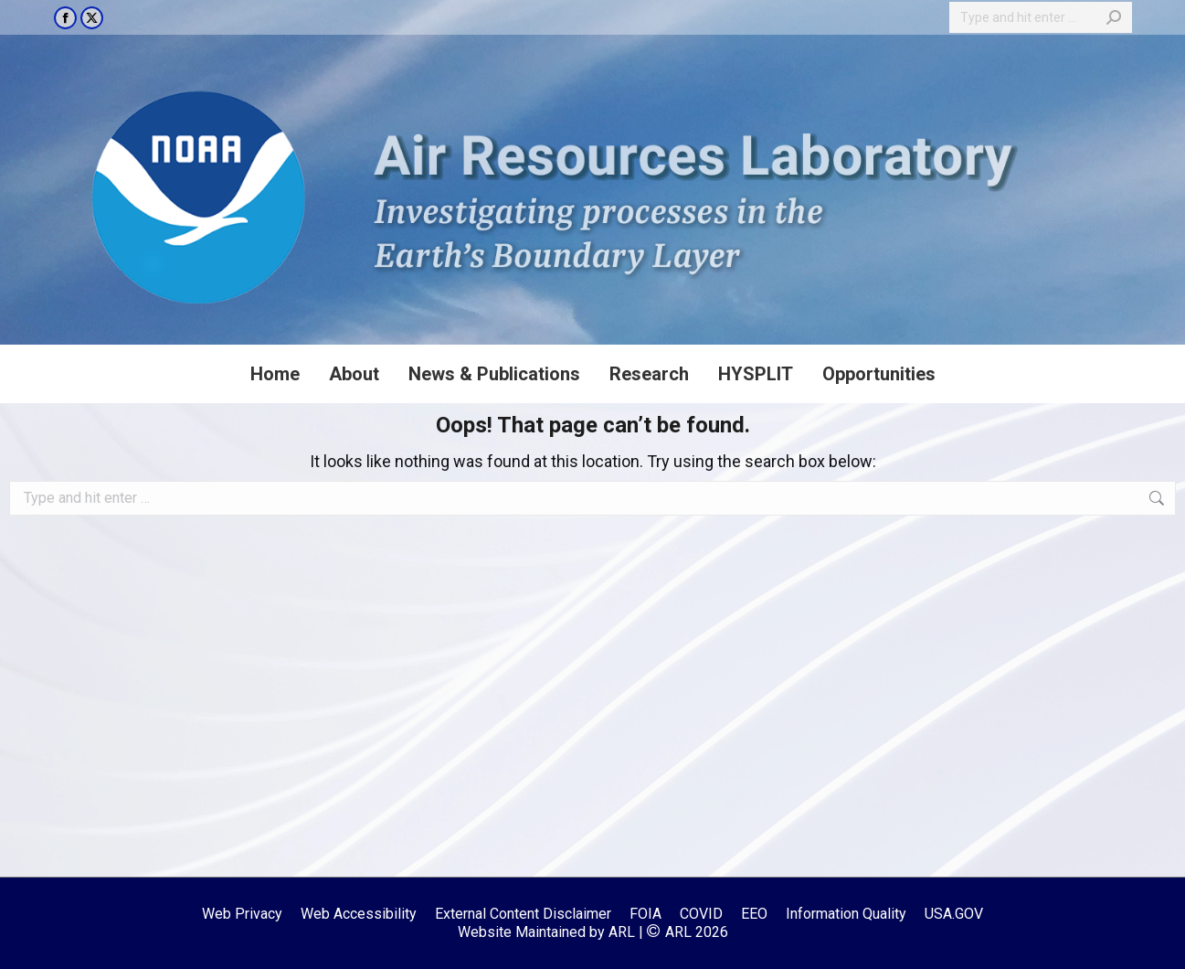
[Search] (1040, 17)
